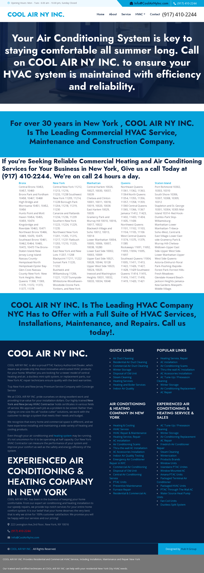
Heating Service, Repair (174, 358)
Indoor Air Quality (123, 388)
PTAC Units (120, 482)
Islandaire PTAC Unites (173, 467)
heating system (63, 435)
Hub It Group (188, 549)
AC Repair (166, 392)
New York (59, 183)
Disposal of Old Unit (125, 373)
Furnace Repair (122, 489)
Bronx (22, 183)
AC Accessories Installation (176, 373)
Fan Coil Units (168, 501)
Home (100, 14)
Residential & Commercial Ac (129, 493)
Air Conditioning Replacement (178, 388)
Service (126, 14)
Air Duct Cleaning (123, 358)
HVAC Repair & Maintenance (129, 433)
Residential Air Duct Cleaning (130, 362)
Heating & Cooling (124, 425)
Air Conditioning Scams (174, 366)
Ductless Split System (172, 504)
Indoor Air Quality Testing (128, 455)
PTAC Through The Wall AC (176, 489)
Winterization (168, 455)
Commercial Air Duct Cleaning (130, 366)
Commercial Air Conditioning (130, 467)
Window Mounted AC (172, 470)
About (113, 14)
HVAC (139, 14)
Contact (155, 14)
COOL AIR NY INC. (21, 549)
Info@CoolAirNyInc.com (25, 537)
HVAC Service (121, 429)
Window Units (168, 463)
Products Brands (170, 459)
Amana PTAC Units (171, 474)
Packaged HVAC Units (173, 486)
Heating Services (123, 381)
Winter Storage (122, 369)
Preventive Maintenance (127, 486)
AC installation (168, 362)
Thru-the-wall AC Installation (177, 369)
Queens (125, 183)
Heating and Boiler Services (129, 384)
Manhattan (94, 183)
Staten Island (163, 183)
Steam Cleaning (122, 377)
